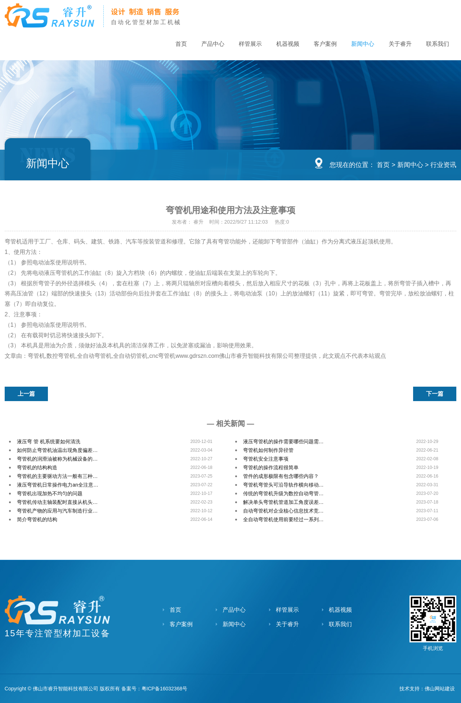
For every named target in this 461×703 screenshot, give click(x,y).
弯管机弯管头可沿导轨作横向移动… (283, 485)
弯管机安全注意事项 (265, 459)
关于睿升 (400, 44)
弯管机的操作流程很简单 (271, 467)
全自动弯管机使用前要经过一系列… (283, 519)
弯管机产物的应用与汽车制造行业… (57, 511)
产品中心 (212, 44)
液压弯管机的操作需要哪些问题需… (283, 441)
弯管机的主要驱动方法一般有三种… (57, 476)
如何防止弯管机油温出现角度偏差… (57, 450)
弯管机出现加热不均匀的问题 (49, 493)
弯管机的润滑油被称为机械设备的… (57, 459)
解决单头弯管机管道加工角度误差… (283, 502)
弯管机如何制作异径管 (268, 450)
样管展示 (250, 44)
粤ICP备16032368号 (165, 688)
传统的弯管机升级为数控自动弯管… (283, 493)
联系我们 (437, 44)
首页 (181, 44)
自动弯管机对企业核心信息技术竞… (283, 511)
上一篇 (26, 394)
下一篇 (434, 394)
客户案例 (325, 44)
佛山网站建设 (440, 688)
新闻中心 (362, 44)
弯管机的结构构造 (37, 467)
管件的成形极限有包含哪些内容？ (281, 476)
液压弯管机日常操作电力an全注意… (57, 485)
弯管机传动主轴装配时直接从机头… (57, 502)
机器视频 (287, 44)
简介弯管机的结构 (37, 519)
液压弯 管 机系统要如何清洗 (48, 441)
